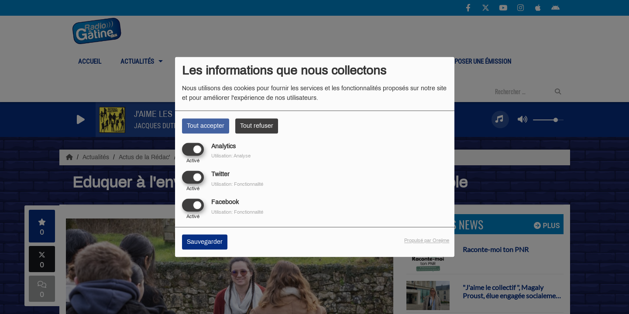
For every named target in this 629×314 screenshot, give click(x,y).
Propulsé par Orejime (426, 240)
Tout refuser (256, 126)
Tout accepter (205, 126)
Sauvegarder (205, 242)
